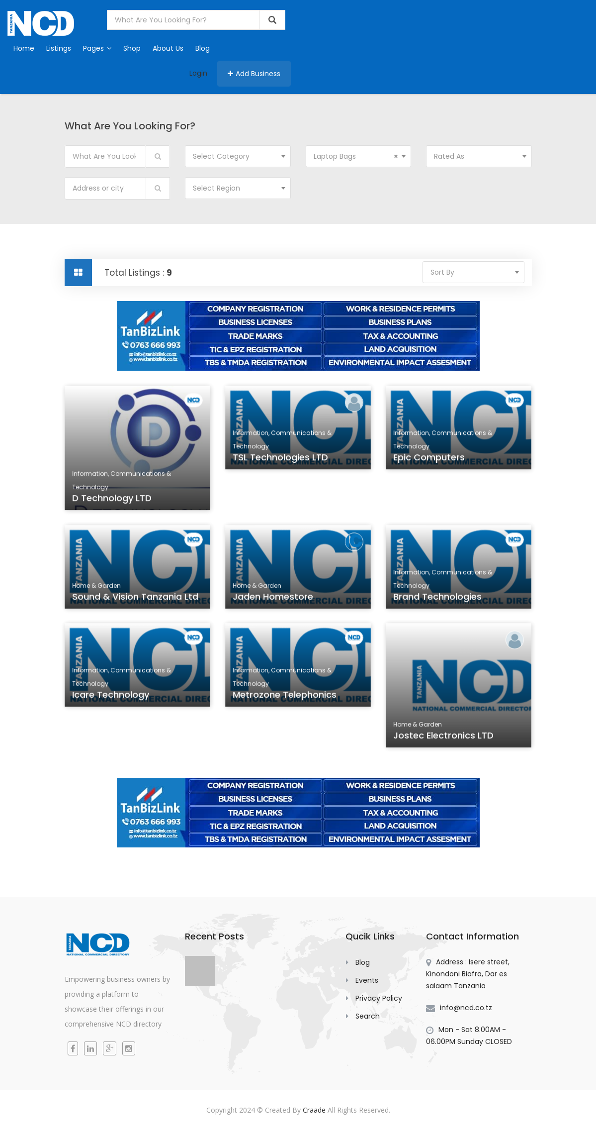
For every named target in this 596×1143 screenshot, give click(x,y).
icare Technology (111, 697)
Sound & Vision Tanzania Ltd (135, 599)
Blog (202, 48)
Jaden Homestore (273, 599)
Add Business (254, 74)
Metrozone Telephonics (284, 697)
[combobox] (238, 156)
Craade (314, 1110)
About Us (168, 48)
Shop (132, 48)
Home (23, 48)
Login (198, 73)
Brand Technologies (438, 599)
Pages (97, 48)
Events (366, 980)
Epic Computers (429, 459)
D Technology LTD (112, 499)
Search (367, 1016)
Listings (58, 48)
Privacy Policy (378, 998)
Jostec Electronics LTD (443, 736)
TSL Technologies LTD (280, 459)
